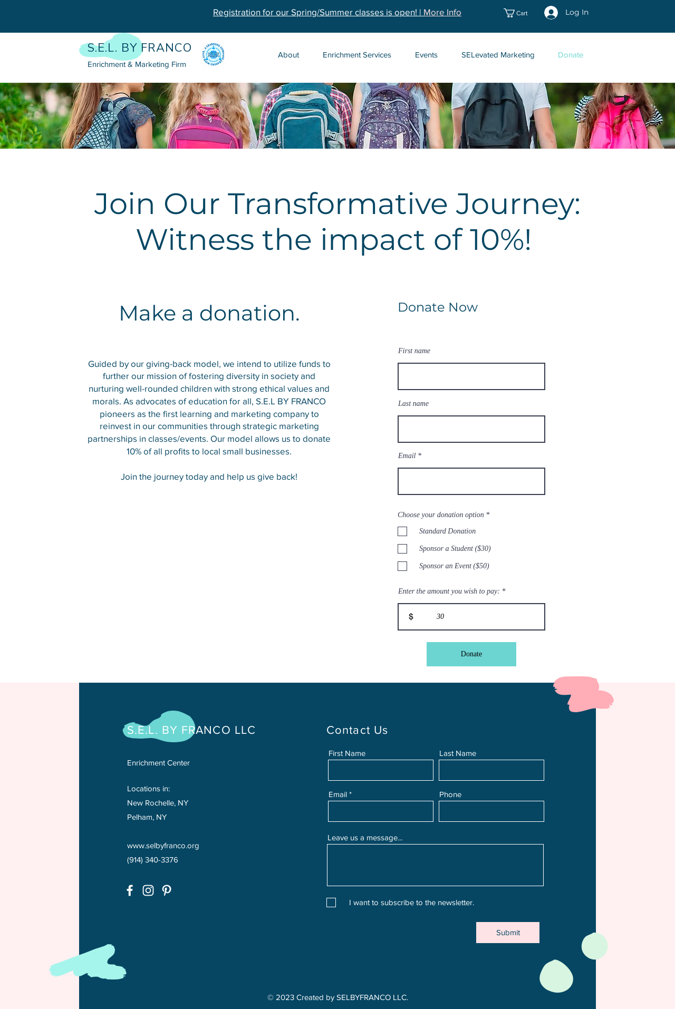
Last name (413, 404)
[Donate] (471, 654)
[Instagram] (148, 890)
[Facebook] (129, 890)
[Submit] (507, 932)
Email (407, 456)
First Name (347, 753)
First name (414, 351)
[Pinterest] (166, 890)
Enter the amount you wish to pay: (449, 591)
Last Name (457, 753)
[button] (521, 12)
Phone (450, 794)
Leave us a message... (364, 837)
